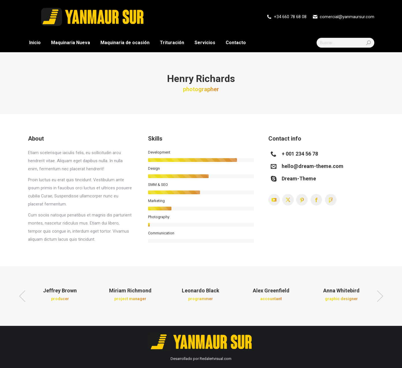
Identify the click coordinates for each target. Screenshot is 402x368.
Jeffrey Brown (60, 290)
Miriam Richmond (130, 290)
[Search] (345, 43)
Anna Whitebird (341, 290)
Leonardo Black (200, 290)
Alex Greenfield (271, 290)
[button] (22, 296)
